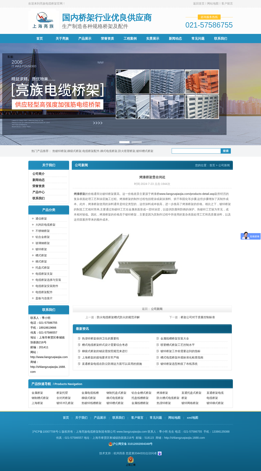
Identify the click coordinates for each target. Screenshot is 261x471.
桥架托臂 (62, 392)
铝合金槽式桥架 (142, 392)
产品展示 (84, 38)
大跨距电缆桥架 (45, 224)
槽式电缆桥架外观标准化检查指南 (181, 357)
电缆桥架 (212, 398)
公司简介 (38, 173)
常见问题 (198, 38)
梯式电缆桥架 (108, 151)
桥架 (184, 398)
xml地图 (192, 417)
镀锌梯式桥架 (215, 403)
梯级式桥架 (74, 151)
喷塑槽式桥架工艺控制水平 (177, 344)
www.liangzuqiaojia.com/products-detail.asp (187, 193)
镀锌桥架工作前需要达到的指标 (180, 351)
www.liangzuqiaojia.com (132, 431)
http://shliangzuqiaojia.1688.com (184, 437)
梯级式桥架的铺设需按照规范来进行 (105, 351)
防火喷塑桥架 (126, 151)
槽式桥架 (41, 255)
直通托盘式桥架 (191, 392)
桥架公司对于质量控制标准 (198, 317)
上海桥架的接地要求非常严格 (100, 357)
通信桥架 (41, 218)
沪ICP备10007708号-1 (46, 431)
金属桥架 (37, 392)
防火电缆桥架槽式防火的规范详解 (118, 317)
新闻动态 (175, 38)
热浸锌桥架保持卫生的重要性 (100, 338)
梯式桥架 (41, 261)
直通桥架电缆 (215, 392)
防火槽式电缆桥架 (168, 398)
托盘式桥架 (42, 267)
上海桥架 (37, 403)
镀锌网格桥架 (190, 403)
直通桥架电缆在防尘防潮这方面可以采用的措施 (112, 363)
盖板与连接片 (44, 298)
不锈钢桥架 (42, 230)
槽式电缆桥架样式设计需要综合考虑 (105, 344)
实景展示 (152, 38)
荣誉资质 (107, 38)
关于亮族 (62, 38)
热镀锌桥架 (59, 151)
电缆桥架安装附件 (46, 286)
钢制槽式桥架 (40, 398)
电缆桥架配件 (91, 151)
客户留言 (227, 3)
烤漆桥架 (162, 392)
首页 (39, 38)
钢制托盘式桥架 (116, 392)
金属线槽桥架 (140, 403)
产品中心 (38, 192)
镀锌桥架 (41, 249)
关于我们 (81, 417)
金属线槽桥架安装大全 (174, 338)
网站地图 (213, 3)
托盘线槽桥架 (140, 398)
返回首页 (199, 3)
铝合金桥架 (42, 237)
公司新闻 (224, 165)
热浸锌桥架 (164, 403)
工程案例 (130, 38)
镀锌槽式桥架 (144, 151)
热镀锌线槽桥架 (92, 403)
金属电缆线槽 (90, 392)
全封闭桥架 (63, 398)
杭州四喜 (119, 453)
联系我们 (220, 38)
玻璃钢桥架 (42, 243)
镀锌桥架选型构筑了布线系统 (179, 363)
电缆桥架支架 (44, 273)
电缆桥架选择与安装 (48, 279)
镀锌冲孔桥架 (65, 403)
